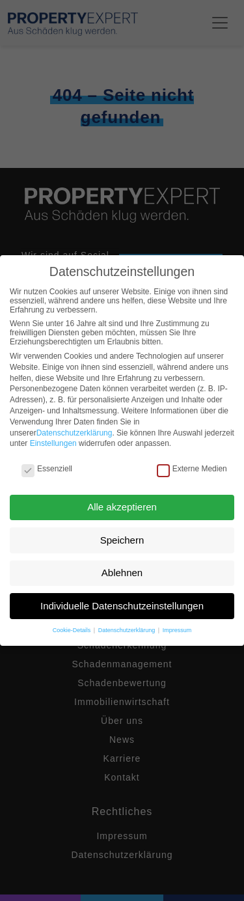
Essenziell (46, 468)
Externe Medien (192, 468)
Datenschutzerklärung (74, 432)
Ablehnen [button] (122, 572)
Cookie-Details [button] (72, 630)
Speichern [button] (122, 540)
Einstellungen (53, 443)
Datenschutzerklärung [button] (127, 630)
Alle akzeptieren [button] (122, 506)
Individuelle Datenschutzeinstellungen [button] (122, 605)
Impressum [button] (177, 630)
